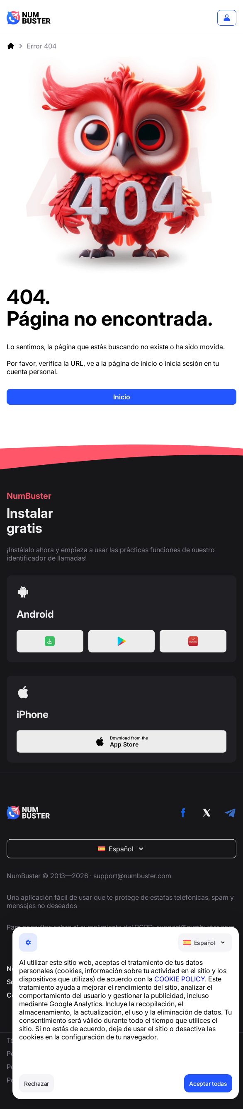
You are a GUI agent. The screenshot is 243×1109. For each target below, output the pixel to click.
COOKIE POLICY (179, 979)
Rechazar (36, 1083)
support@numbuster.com (132, 883)
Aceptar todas (208, 1083)
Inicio (121, 397)
